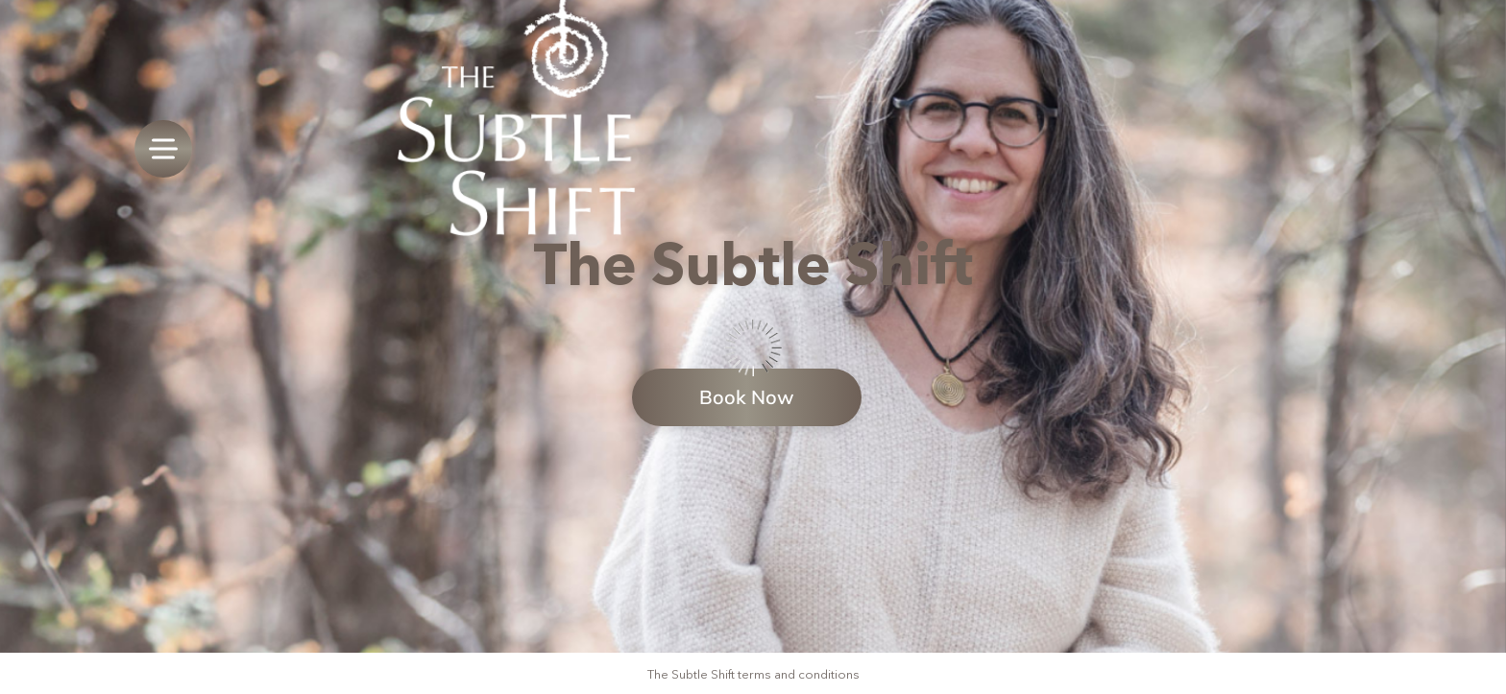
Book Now (746, 397)
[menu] (163, 149)
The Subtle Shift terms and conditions (753, 674)
